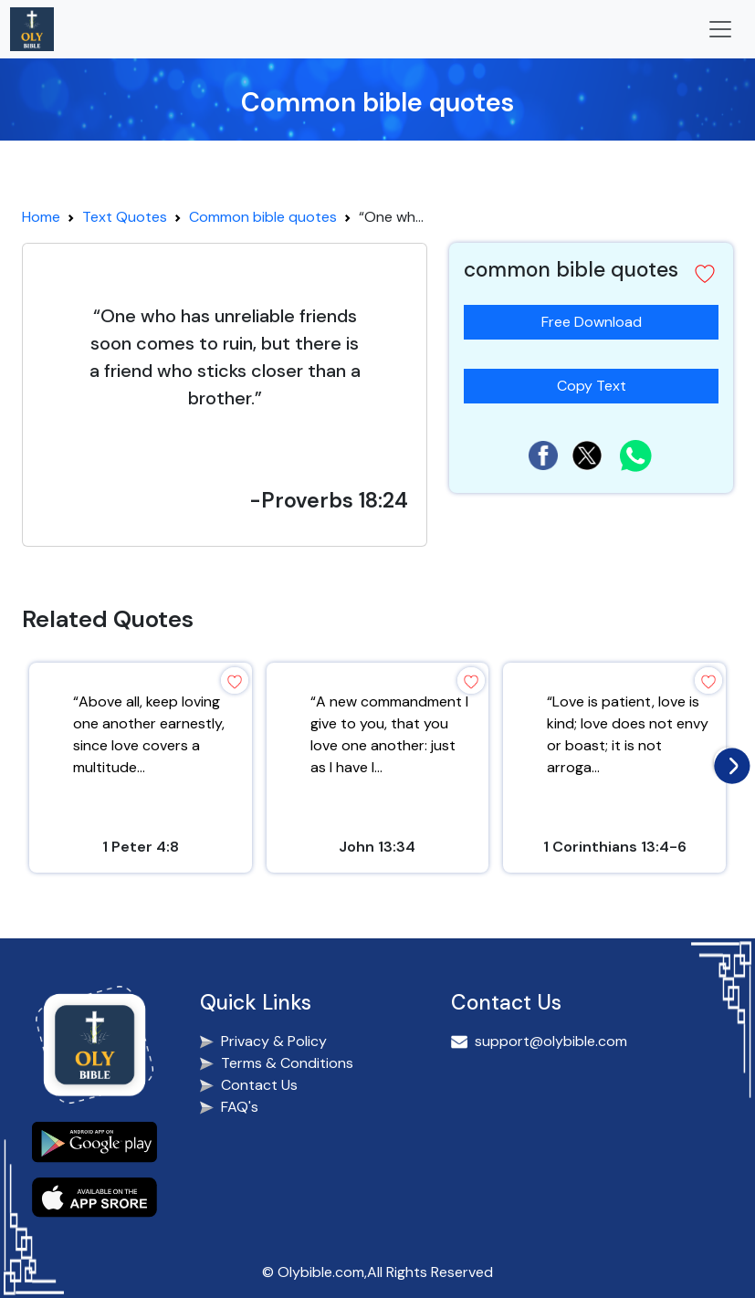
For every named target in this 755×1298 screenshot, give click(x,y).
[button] (704, 274)
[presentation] (727, 761)
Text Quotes (124, 216)
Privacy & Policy (274, 1041)
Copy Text (599, 382)
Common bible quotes (263, 216)
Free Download (591, 321)
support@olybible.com (551, 1041)
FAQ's (239, 1106)
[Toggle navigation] (720, 29)
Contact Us (259, 1084)
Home (41, 216)
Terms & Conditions (287, 1063)
